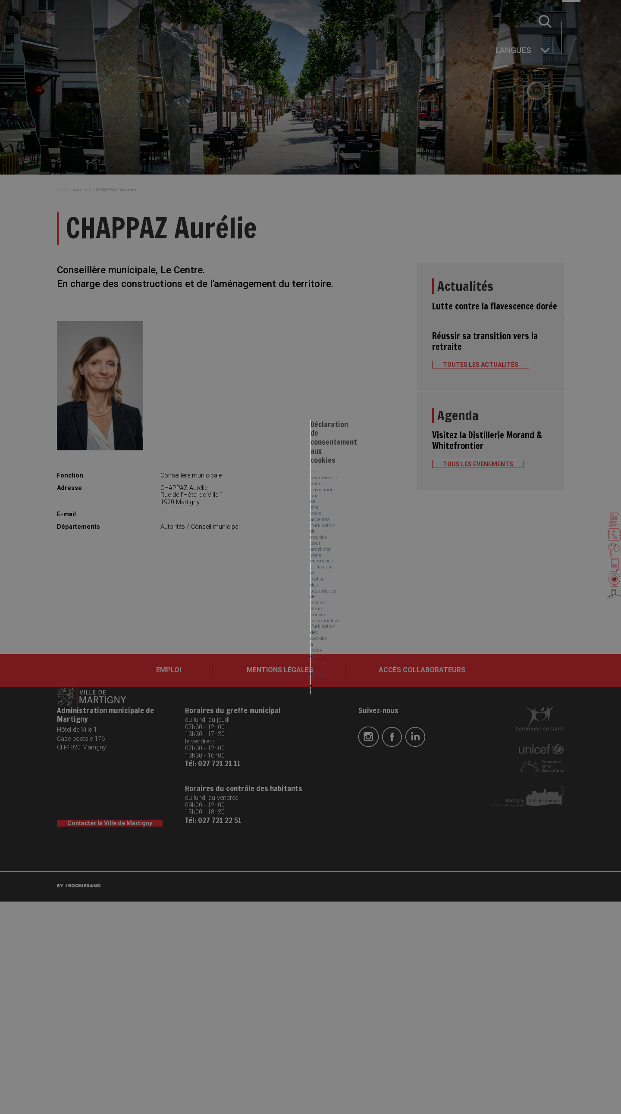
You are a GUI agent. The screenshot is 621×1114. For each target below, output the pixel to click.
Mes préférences (270, 573)
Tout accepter (163, 573)
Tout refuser (215, 573)
